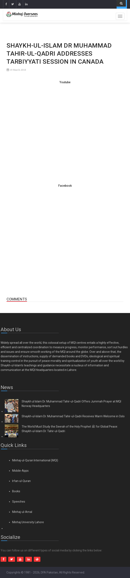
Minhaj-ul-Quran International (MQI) (35, 460)
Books (16, 491)
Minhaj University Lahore (28, 522)
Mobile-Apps (20, 470)
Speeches (18, 501)
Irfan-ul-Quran (21, 481)
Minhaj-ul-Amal (22, 512)
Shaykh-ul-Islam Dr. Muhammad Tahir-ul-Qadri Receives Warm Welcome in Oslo (73, 416)
